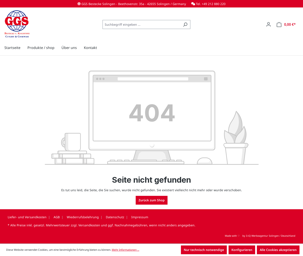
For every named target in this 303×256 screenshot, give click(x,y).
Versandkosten (89, 225)
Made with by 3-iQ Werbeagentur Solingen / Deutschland (260, 235)
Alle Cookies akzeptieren (278, 250)
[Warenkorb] (286, 24)
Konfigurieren (241, 250)
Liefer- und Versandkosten (27, 217)
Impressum (139, 217)
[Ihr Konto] (268, 24)
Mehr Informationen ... (125, 250)
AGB (57, 217)
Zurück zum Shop (152, 200)
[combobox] (141, 24)
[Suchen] (185, 24)
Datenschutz (115, 217)
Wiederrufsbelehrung (83, 217)
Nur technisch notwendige (204, 250)
